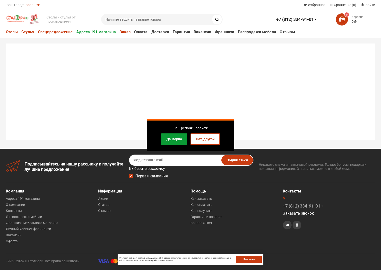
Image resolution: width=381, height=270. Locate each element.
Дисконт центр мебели (24, 217)
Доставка (160, 32)
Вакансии (202, 32)
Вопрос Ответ (201, 223)
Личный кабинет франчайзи (28, 229)
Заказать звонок (298, 213)
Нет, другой (205, 139)
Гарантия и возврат (206, 217)
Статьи (104, 205)
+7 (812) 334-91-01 (295, 19)
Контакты (14, 211)
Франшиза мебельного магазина (32, 223)
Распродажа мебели (257, 32)
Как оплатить (201, 205)
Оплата (140, 32)
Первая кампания (151, 176)
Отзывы (287, 32)
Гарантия (181, 32)
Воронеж (33, 5)
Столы (12, 32)
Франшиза (224, 32)
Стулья (27, 32)
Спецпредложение (55, 32)
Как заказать (201, 198)
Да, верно (174, 139)
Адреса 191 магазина (96, 32)
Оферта (12, 241)
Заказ (125, 32)
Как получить (201, 211)
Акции (103, 198)
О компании (15, 205)
